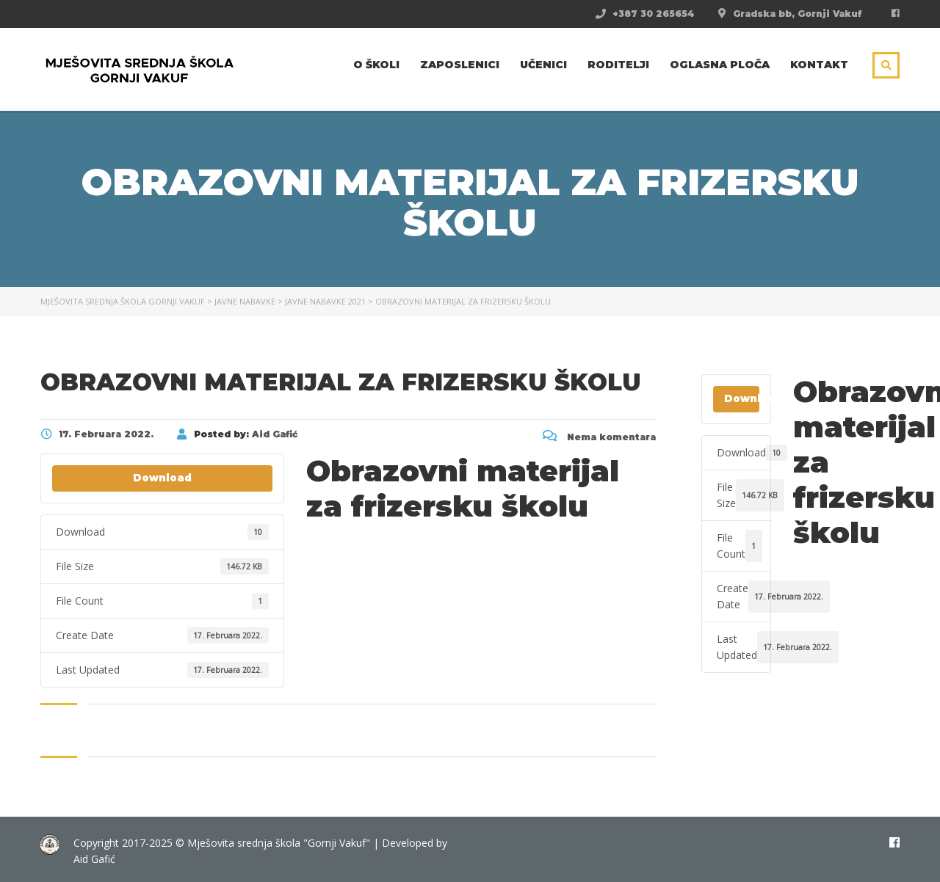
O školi (376, 64)
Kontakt (819, 64)
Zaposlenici (459, 64)
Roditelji (618, 64)
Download (162, 478)
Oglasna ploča (720, 64)
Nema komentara (599, 436)
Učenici (543, 64)
